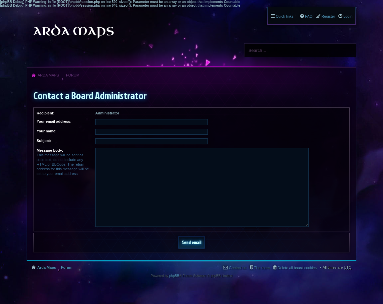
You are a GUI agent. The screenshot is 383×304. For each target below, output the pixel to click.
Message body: (50, 150)
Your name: (47, 131)
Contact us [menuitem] (237, 268)
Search (348, 50)
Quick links (284, 16)
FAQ (308, 16)
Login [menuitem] (347, 16)
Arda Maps (48, 75)
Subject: (44, 141)
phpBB (174, 276)
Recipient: (45, 113)
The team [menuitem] (261, 268)
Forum (72, 75)
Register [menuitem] (328, 16)
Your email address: (54, 121)
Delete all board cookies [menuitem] (297, 268)
